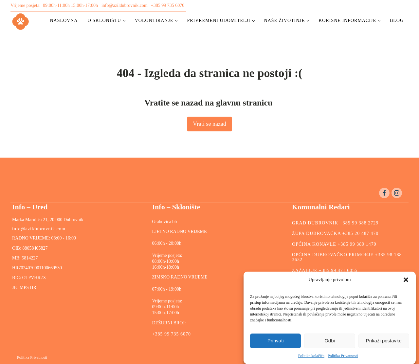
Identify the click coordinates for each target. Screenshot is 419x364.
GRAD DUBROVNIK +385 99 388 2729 (335, 222)
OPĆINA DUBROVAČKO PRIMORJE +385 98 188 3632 (347, 257)
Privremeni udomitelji (218, 20)
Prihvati (275, 340)
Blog (397, 20)
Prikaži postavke (384, 340)
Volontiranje (154, 20)
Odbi (329, 340)
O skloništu (104, 20)
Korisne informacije (347, 20)
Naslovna (64, 20)
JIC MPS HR (24, 287)
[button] (406, 280)
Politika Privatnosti (343, 356)
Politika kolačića (311, 356)
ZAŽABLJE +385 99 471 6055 (324, 270)
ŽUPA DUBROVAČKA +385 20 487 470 (335, 233)
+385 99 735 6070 (167, 5)
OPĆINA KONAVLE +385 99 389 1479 (334, 244)
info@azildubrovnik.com (124, 5)
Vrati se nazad (209, 124)
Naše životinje (284, 20)
